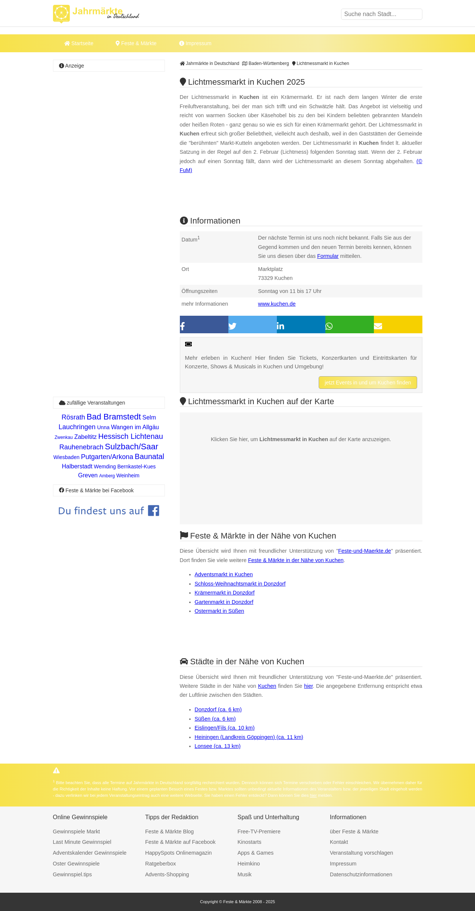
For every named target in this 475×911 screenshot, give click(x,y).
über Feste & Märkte (354, 831)
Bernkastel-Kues (137, 466)
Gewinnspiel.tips (72, 874)
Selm (149, 417)
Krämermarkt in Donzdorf (225, 593)
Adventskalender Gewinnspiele (90, 853)
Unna (103, 427)
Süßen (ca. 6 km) (215, 719)
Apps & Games (256, 853)
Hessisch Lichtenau (130, 436)
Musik (245, 874)
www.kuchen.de (277, 304)
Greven (87, 475)
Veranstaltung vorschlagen (361, 853)
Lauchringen (77, 427)
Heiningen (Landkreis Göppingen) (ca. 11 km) (249, 737)
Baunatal (149, 456)
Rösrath (73, 417)
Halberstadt (77, 466)
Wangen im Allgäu (135, 427)
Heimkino (249, 864)
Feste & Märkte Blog (169, 831)
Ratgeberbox (160, 864)
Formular (328, 256)
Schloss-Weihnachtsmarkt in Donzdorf (240, 584)
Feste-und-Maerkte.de (364, 551)
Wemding (105, 466)
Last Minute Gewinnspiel (82, 842)
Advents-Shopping (167, 874)
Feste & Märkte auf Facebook (180, 842)
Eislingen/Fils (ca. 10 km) (225, 728)
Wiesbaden (66, 457)
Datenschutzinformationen (361, 874)
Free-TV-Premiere (259, 831)
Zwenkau (63, 437)
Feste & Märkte (136, 43)
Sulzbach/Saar (131, 446)
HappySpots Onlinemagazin (178, 853)
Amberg (107, 475)
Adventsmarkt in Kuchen (224, 574)
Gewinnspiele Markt (76, 831)
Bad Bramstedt (114, 416)
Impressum (195, 43)
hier (308, 686)
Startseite (79, 43)
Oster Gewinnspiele (76, 864)
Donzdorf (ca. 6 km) (218, 709)
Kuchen (267, 686)
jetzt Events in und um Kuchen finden (368, 383)
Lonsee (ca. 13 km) (218, 746)
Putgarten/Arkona (107, 457)
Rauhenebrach (81, 447)
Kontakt (339, 842)
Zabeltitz (85, 437)
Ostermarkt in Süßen (219, 611)
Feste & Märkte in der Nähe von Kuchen (296, 560)
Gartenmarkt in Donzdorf (224, 602)
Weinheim (128, 475)
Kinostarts (250, 842)
